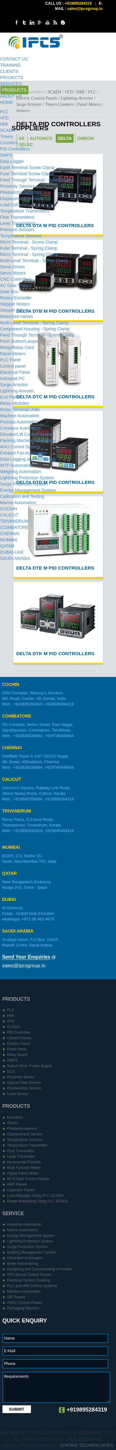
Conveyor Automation (20, 428)
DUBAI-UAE (12, 552)
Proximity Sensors (17, 186)
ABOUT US (11, 96)
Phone (9, 1363)
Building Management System (31, 1252)
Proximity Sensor (21, 1077)
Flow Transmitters (17, 217)
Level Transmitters (17, 223)
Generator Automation (25, 1258)
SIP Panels (16, 1297)
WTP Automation (16, 465)
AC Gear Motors (15, 285)
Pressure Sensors (17, 229)
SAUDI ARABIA (15, 558)
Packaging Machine (23, 1308)
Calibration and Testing (22, 496)
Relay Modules (14, 403)
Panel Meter (17, 1049)
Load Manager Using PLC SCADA (35, 1195)
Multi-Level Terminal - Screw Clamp (34, 260)
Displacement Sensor (24, 1134)
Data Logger (12, 161)
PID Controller (18, 1032)
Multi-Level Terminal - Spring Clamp (34, 322)
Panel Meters (12, 353)
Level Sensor (18, 1094)
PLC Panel (10, 359)
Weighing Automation (20, 471)
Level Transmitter (21, 1156)
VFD (4, 117)
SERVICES (11, 83)
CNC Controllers (16, 279)
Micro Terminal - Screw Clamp (29, 241)
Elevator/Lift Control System (27, 434)
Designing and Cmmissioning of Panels (39, 1269)
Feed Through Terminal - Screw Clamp (37, 179)
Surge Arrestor (14, 384)
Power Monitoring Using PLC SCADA (38, 1201)
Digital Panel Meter (22, 1173)
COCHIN (8, 508)
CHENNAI (9, 533)
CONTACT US (14, 58)
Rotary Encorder (16, 297)
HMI (4, 124)
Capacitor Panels (21, 1190)
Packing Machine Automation (28, 440)
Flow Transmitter (21, 1151)
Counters (9, 142)
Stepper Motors (15, 304)
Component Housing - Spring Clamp (35, 328)
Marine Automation (18, 502)
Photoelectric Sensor (24, 1088)
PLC (4, 111)
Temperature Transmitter (27, 1145)
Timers (6, 136)
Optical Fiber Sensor (24, 1083)
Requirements (16, 1376)
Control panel (13, 366)
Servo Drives (12, 266)
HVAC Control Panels (25, 1302)
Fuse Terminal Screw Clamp (27, 173)
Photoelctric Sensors (20, 192)
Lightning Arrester (17, 390)
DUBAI (9, 899)
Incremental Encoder (24, 1162)
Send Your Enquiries (26, 957)
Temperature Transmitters (24, 210)
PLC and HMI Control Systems (32, 1286)
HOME (6, 102)
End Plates (10, 397)
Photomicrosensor (22, 1128)
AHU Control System (20, 446)
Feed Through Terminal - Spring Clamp (37, 335)
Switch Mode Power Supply (29, 1066)
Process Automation (19, 421)
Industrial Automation (24, 1224)
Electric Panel (18, 1043)
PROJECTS (11, 77)
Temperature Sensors (20, 235)
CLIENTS (9, 71)
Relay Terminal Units (20, 409)
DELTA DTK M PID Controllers (55, 653)
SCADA (7, 130)
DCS (11, 1071)
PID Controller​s (14, 148)
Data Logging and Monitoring (28, 459)
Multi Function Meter (24, 1168)
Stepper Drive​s (14, 310)
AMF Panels (17, 1184)
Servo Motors (13, 273)
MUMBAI (8, 539)
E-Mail (9, 1351)
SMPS (6, 155)
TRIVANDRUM (14, 521)
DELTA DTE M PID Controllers (55, 568)
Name (9, 1338)
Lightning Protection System (27, 477)
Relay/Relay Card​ (17, 347)
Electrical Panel (15, 372)
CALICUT (9, 514)
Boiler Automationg (22, 1263)
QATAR (7, 546)
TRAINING (10, 65)
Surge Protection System (24, 483)
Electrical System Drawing (28, 1280)
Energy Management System (28, 490)
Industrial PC (12, 378)
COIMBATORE (14, 527)
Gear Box (9, 291)
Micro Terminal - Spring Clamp (29, 254)
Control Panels (19, 1038)
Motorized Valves (16, 316)
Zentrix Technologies (86, 1445)
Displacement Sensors (21, 198)
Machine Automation (19, 415)
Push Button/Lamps (19, 341)
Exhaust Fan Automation (23, 452)
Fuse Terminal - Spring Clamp (28, 248)
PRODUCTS (14, 89)
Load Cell (9, 204)
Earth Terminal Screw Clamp (27, 167)
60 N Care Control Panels (28, 1179)
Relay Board (17, 1055)
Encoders (15, 1117)
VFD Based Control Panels (29, 1275)
